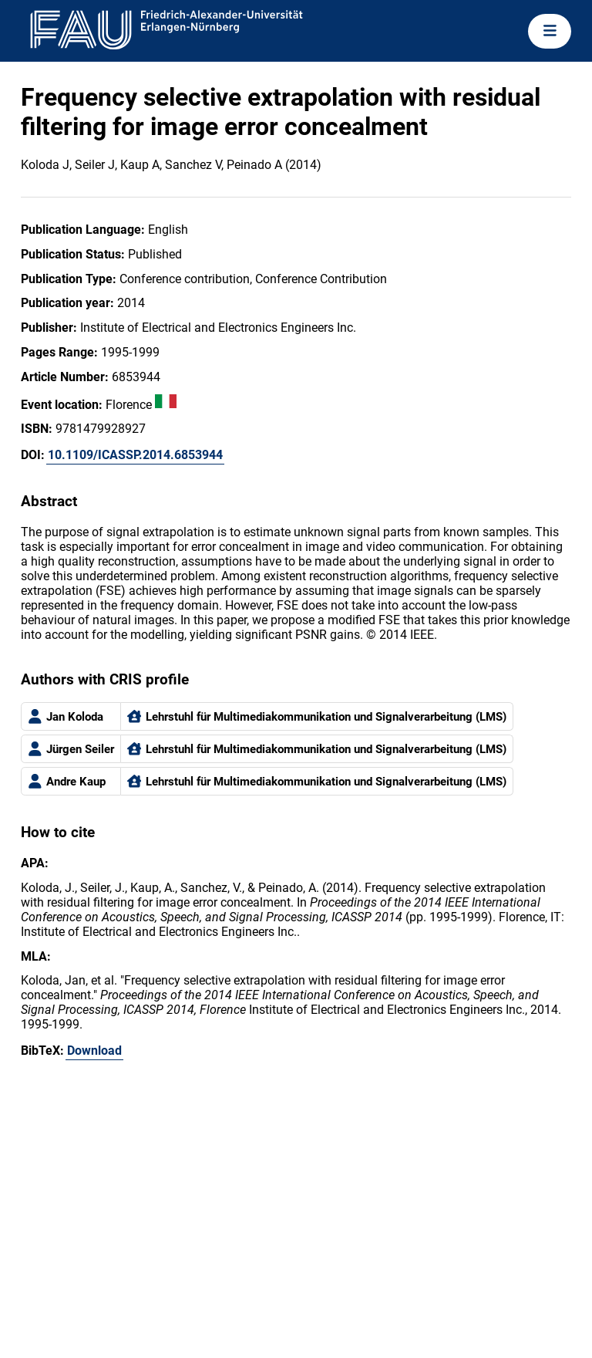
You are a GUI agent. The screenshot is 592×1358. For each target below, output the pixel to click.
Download (94, 1050)
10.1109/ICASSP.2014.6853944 (135, 455)
